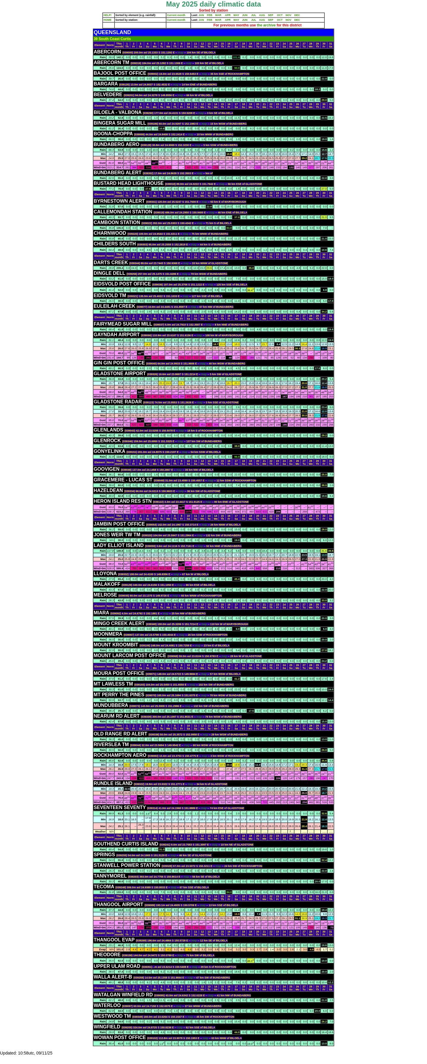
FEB (209, 15)
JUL (253, 15)
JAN (201, 15)
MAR (218, 15)
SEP (270, 15)
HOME (107, 19)
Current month (176, 15)
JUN (245, 15)
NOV (288, 15)
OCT (280, 15)
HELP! (107, 15)
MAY (236, 15)
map (181, 52)
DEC (297, 15)
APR (227, 15)
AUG (262, 15)
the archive (266, 25)
